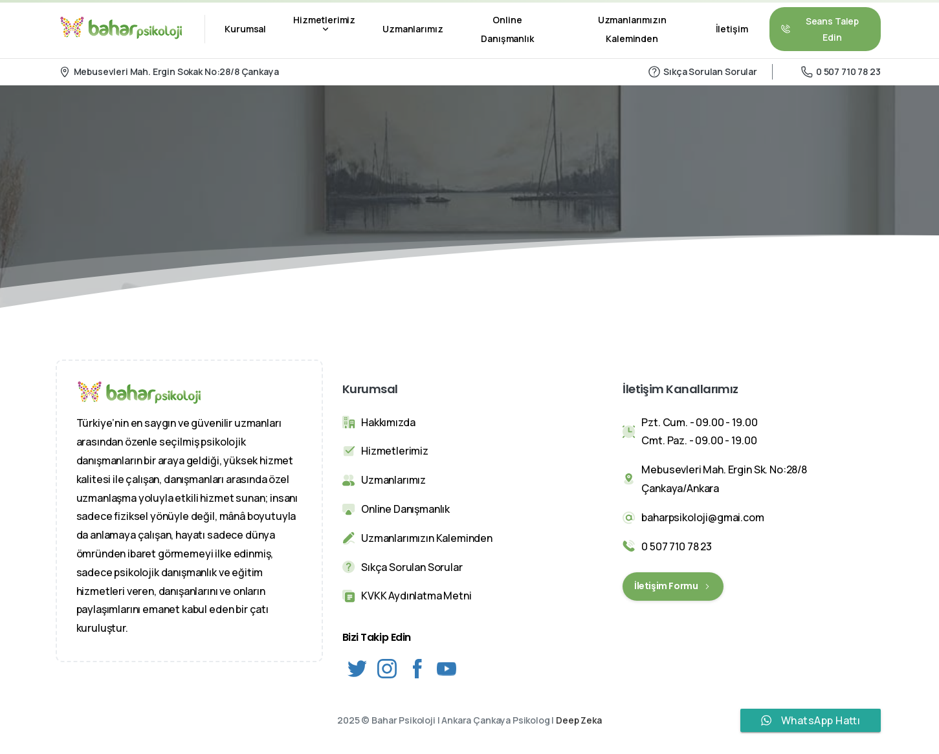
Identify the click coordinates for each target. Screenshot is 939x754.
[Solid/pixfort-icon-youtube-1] (446, 667)
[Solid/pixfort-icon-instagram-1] (387, 667)
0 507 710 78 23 (841, 71)
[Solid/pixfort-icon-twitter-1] (357, 667)
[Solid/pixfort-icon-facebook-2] (417, 667)
